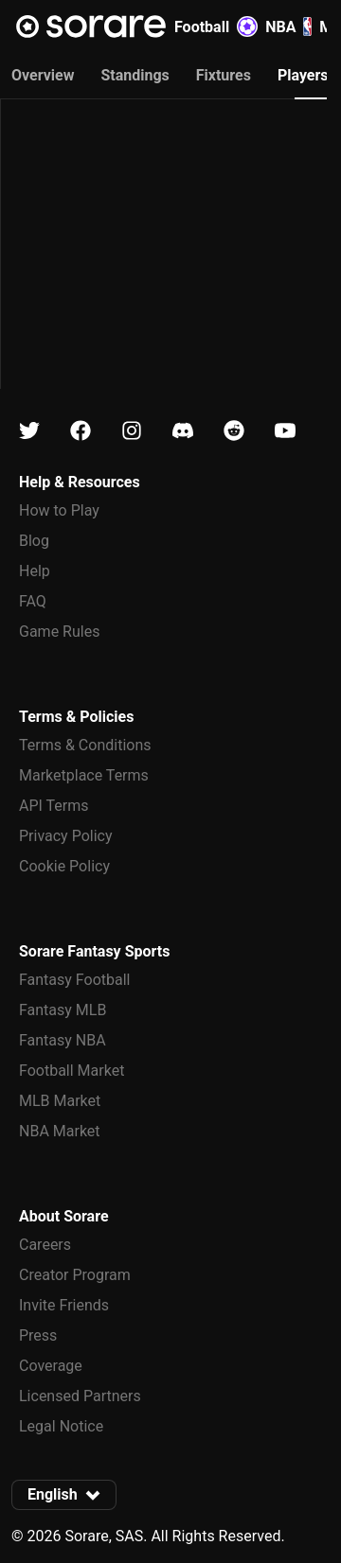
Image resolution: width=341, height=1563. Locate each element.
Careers (45, 1245)
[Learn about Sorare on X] (29, 431)
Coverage (50, 1366)
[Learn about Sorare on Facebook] (81, 431)
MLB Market (59, 1101)
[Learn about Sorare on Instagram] (132, 431)
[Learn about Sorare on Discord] (183, 431)
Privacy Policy (66, 836)
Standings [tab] (134, 75)
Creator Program (75, 1275)
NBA (288, 26)
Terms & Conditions (85, 745)
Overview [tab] (42, 75)
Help (34, 571)
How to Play (59, 510)
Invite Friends (64, 1305)
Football (216, 26)
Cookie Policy (64, 866)
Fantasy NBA (62, 1040)
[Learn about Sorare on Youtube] (285, 431)
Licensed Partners (80, 1396)
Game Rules (59, 632)
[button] (64, 1495)
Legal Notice (61, 1426)
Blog (34, 541)
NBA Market (59, 1131)
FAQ (32, 601)
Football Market (71, 1071)
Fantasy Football (74, 980)
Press (38, 1335)
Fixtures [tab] (223, 75)
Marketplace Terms (84, 775)
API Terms (54, 806)
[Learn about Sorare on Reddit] (234, 431)
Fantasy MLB (62, 1010)
